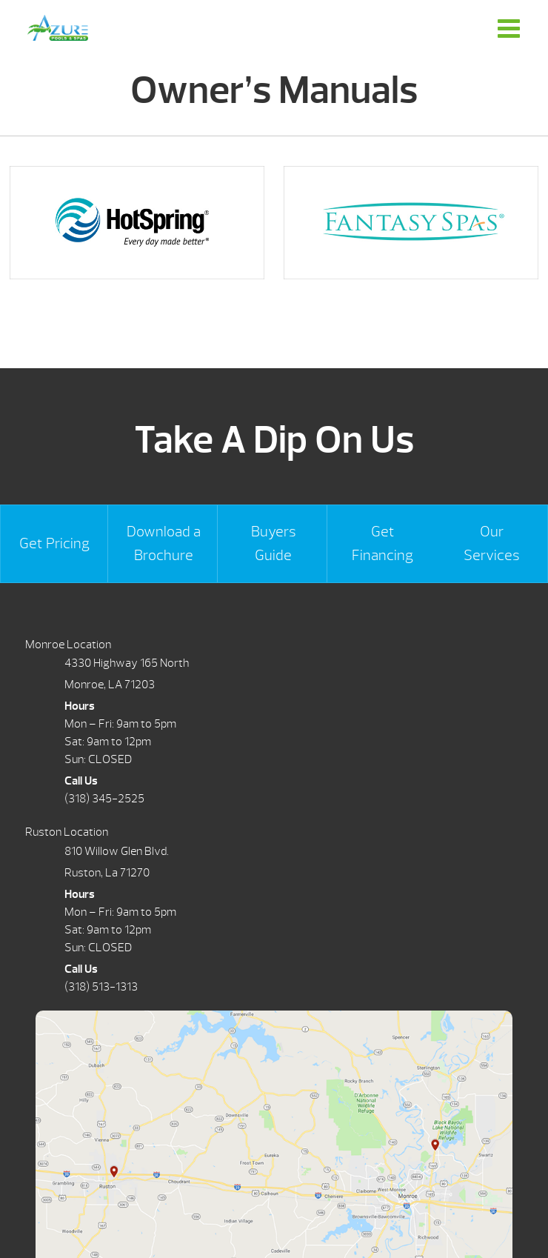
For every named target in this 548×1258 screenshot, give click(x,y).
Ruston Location (66, 832)
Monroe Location (68, 644)
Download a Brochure (164, 543)
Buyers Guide (273, 543)
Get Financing (382, 543)
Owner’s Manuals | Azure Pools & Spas (57, 28)
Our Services (492, 543)
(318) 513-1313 (101, 986)
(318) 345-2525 (104, 798)
